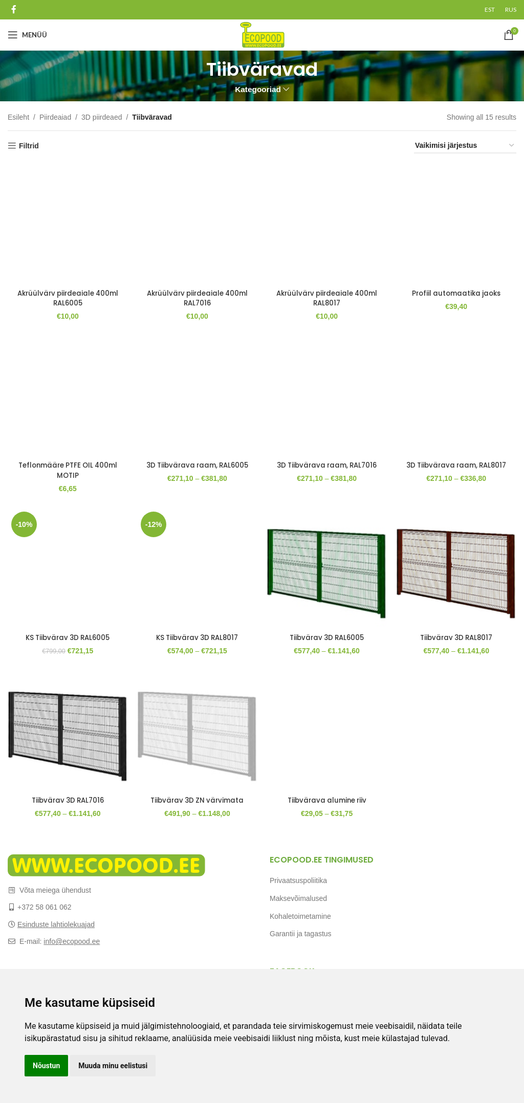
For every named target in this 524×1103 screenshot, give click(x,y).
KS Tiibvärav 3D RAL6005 (65, 636)
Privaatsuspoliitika (298, 880)
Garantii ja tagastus (301, 934)
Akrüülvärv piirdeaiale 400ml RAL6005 (65, 293)
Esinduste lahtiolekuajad (56, 924)
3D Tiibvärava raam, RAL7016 (327, 467)
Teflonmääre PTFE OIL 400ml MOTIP (66, 467)
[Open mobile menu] (27, 35)
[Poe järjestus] (465, 146)
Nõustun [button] (46, 1066)
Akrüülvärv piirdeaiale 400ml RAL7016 (196, 293)
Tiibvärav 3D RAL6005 (327, 636)
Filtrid (29, 146)
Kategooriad (258, 89)
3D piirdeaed (101, 117)
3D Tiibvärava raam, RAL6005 (196, 467)
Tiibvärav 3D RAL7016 (65, 800)
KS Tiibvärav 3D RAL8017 (196, 636)
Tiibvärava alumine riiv (327, 800)
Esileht (18, 117)
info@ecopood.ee (71, 941)
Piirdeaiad (55, 117)
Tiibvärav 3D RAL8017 (458, 636)
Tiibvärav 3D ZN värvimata (197, 800)
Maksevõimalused (298, 898)
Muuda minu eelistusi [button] (112, 1066)
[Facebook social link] (13, 9)
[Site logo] (262, 34)
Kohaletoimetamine (300, 916)
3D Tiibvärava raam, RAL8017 (458, 467)
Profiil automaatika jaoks (459, 288)
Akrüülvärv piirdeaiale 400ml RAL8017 (327, 293)
